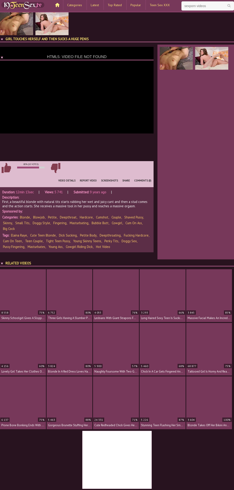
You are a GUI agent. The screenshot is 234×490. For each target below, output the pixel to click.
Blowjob (39, 217)
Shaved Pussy (133, 217)
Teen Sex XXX (160, 5)
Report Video (88, 180)
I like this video (6, 168)
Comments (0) (142, 180)
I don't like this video (55, 168)
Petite (52, 217)
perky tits (111, 241)
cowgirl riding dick (79, 247)
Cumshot (102, 217)
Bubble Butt (100, 223)
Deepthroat (68, 217)
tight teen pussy (58, 241)
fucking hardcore (136, 235)
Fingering (59, 223)
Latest (95, 5)
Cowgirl (117, 223)
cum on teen (12, 241)
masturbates (36, 247)
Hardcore (86, 217)
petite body (88, 235)
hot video (103, 247)
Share (126, 180)
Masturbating (79, 223)
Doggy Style (41, 223)
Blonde (25, 217)
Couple (116, 217)
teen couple (34, 241)
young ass (55, 247)
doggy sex (129, 241)
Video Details (66, 180)
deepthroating (110, 235)
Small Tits (22, 223)
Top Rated (115, 5)
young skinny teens (87, 241)
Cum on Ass (133, 223)
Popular (135, 5)
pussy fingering (13, 247)
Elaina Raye (19, 235)
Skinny (7, 223)
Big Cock (9, 228)
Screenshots (109, 180)
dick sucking (68, 235)
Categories (74, 5)
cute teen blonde (43, 235)
